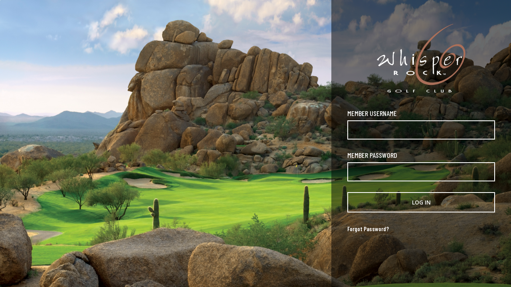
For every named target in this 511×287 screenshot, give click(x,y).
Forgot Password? (368, 228)
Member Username (372, 113)
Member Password (372, 155)
